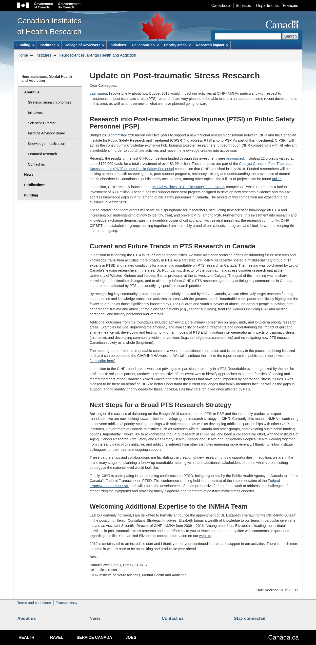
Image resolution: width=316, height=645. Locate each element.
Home (23, 55)
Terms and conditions (34, 603)
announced (235, 158)
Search (290, 36)
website (205, 536)
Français (290, 5)
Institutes (43, 55)
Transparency (66, 603)
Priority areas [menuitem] (177, 45)
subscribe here (102, 361)
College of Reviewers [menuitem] (85, 45)
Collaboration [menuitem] (145, 45)
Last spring (98, 93)
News (95, 618)
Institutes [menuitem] (49, 45)
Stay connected (250, 618)
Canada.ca (220, 5)
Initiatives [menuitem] (118, 45)
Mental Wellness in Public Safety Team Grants (188, 187)
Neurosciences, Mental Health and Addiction (97, 55)
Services (243, 5)
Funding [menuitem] (25, 45)
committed (119, 135)
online (276, 179)
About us (26, 618)
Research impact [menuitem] (212, 45)
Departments (267, 5)
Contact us (173, 618)
